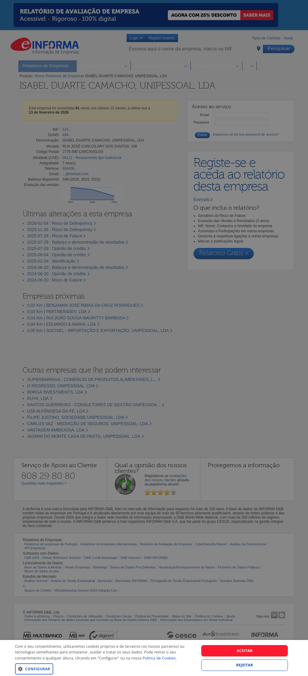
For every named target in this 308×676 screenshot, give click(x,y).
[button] (104, 668)
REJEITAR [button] (244, 665)
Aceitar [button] (245, 650)
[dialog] (154, 658)
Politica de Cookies (159, 658)
